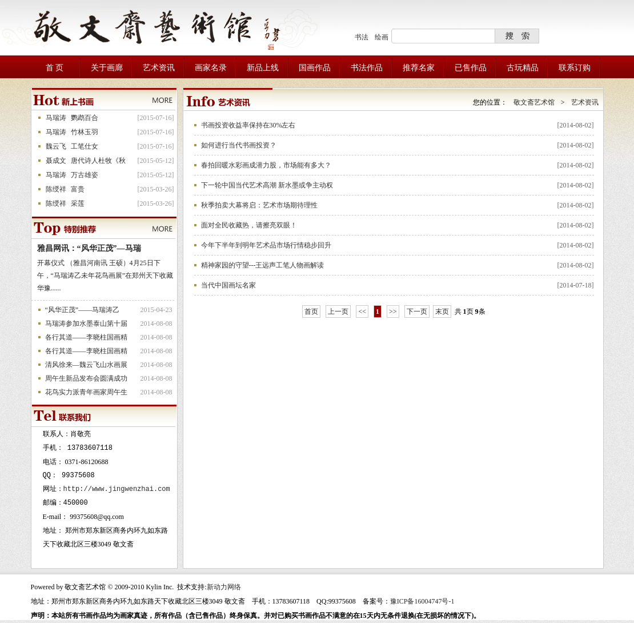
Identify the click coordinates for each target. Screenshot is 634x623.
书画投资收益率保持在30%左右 (248, 125)
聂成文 (56, 161)
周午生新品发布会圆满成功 (86, 378)
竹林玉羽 (84, 132)
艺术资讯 (585, 102)
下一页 (417, 311)
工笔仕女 (84, 146)
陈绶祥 (56, 189)
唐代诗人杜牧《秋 (98, 161)
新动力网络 (224, 587)
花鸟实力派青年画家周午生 (86, 392)
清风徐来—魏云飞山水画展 (86, 365)
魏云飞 (56, 146)
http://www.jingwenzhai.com (116, 489)
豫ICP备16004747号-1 (422, 601)
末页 (442, 311)
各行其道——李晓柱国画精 (86, 337)
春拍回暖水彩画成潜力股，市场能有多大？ (266, 165)
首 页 (55, 67)
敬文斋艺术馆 (534, 102)
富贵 (78, 189)
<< (362, 311)
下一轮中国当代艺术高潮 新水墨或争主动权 (267, 185)
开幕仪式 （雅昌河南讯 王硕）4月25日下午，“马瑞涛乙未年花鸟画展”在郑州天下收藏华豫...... (105, 275)
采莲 (78, 203)
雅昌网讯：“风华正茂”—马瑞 (89, 248)
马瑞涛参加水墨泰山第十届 (86, 324)
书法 (361, 37)
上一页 (338, 311)
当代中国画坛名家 (228, 285)
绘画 (381, 37)
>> (393, 311)
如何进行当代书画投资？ (238, 145)
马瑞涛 (56, 118)
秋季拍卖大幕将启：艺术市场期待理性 (259, 205)
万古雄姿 (84, 175)
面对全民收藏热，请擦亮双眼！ (249, 225)
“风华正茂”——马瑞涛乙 (82, 310)
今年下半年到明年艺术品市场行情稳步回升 (266, 245)
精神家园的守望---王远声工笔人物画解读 (262, 265)
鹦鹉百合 (84, 118)
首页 (311, 311)
